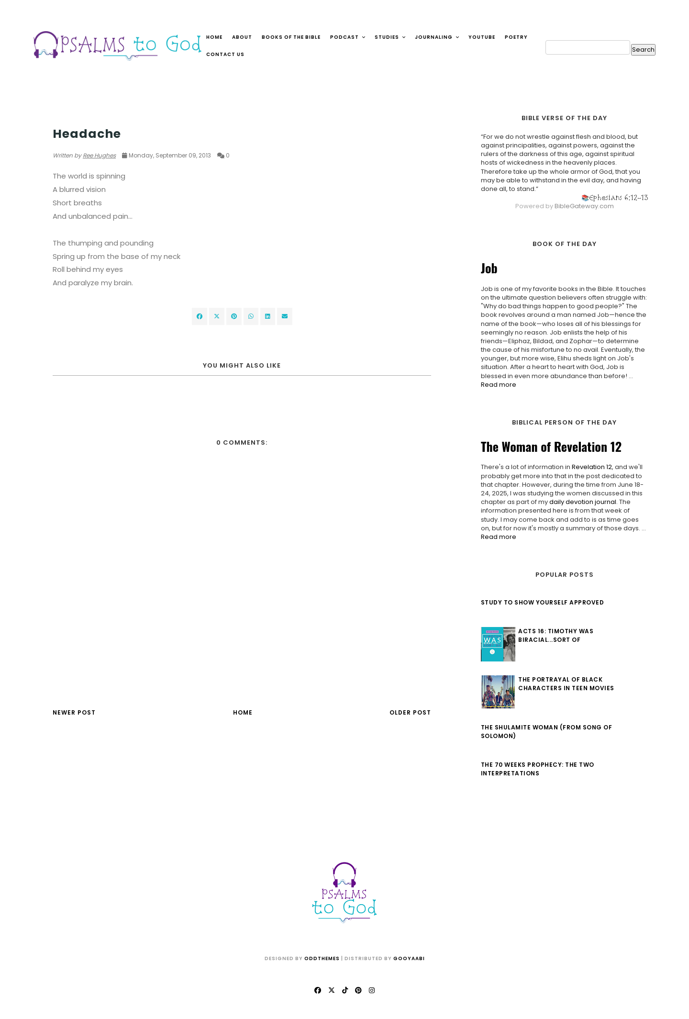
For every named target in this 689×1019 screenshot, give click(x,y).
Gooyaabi (409, 958)
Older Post (410, 712)
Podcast (348, 37)
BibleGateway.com (581, 206)
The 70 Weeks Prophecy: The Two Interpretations (535, 769)
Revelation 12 (589, 466)
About (242, 37)
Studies (390, 37)
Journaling (437, 37)
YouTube (481, 37)
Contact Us (225, 54)
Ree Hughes (99, 155)
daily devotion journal (580, 501)
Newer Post (74, 712)
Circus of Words (82, 115)
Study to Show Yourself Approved (540, 602)
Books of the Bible (291, 37)
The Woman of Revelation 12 (548, 446)
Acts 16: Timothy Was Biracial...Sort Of (553, 635)
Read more (496, 384)
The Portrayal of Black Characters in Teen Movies (564, 683)
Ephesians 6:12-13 (616, 197)
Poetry (516, 37)
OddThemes (322, 958)
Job (486, 267)
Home (214, 37)
